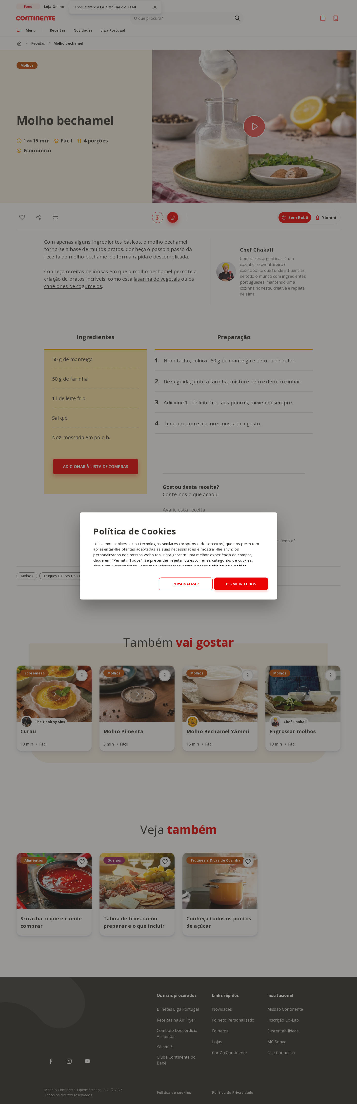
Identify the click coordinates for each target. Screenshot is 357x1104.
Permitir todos (241, 583)
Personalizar (186, 583)
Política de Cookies (228, 565)
